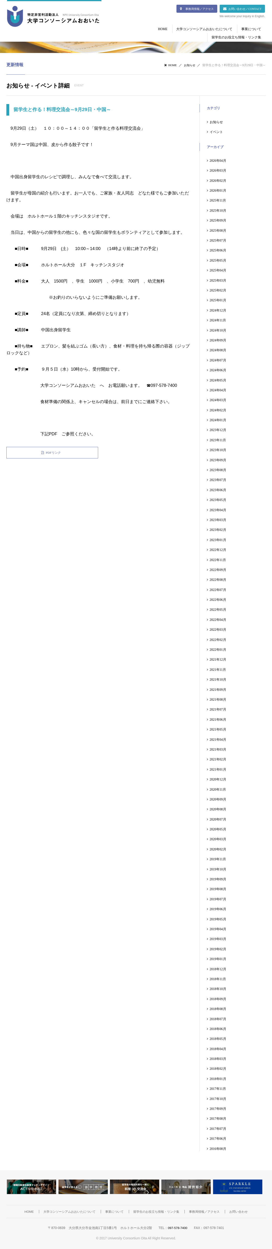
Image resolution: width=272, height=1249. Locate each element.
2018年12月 (218, 968)
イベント (216, 131)
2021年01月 (218, 768)
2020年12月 (218, 778)
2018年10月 (218, 988)
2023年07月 (218, 479)
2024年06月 (218, 369)
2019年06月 (218, 908)
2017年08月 (218, 1118)
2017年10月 (218, 1097)
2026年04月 (218, 159)
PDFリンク (26, 452)
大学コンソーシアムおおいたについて (202, 28)
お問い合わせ (244, 1211)
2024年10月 (218, 329)
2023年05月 (218, 499)
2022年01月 (218, 648)
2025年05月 (218, 259)
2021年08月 (218, 698)
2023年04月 (218, 509)
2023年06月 (218, 489)
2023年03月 (218, 519)
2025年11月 (218, 199)
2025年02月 (218, 289)
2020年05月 (218, 828)
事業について (250, 28)
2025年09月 (218, 219)
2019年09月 (218, 878)
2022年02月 (218, 638)
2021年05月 (218, 728)
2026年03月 (218, 169)
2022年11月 (218, 559)
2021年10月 (218, 678)
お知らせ (189, 64)
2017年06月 (218, 1138)
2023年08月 (218, 469)
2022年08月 (218, 579)
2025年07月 (218, 239)
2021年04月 (218, 738)
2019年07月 (218, 898)
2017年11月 (218, 1088)
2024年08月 (218, 349)
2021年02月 (218, 758)
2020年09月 (218, 798)
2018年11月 (218, 978)
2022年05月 (218, 608)
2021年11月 (218, 668)
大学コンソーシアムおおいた (53, 17)
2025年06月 (218, 249)
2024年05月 (218, 379)
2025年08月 (218, 229)
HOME (158, 28)
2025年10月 (218, 209)
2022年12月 (218, 548)
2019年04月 (218, 928)
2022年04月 (218, 618)
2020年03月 (218, 838)
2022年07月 (218, 588)
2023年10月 (218, 449)
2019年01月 (218, 958)
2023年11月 (218, 439)
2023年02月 (218, 529)
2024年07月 (218, 359)
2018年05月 (218, 1038)
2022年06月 (218, 598)
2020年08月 (218, 808)
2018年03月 (218, 1057)
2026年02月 (218, 179)
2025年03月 (218, 279)
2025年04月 (218, 269)
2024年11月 (218, 319)
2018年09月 (218, 998)
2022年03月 (218, 629)
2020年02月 (218, 848)
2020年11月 (218, 788)
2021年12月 (218, 658)
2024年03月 (218, 399)
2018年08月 (218, 1008)
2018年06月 (218, 1028)
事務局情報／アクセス (199, 9)
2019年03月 (218, 938)
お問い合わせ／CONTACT (244, 9)
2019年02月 (218, 948)
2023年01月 (218, 539)
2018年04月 (218, 1048)
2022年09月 (218, 568)
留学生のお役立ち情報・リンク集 (235, 36)
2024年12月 (218, 309)
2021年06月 (218, 718)
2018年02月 (218, 1068)
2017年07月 (218, 1127)
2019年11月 (218, 858)
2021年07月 (218, 708)
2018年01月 (218, 1077)
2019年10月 (218, 868)
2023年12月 (218, 429)
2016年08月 (218, 1147)
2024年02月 (218, 409)
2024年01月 (218, 419)
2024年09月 (218, 339)
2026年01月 (218, 189)
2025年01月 (218, 299)
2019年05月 (218, 918)
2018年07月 (218, 1018)
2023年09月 (218, 459)
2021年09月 (218, 688)
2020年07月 (218, 818)
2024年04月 (218, 389)
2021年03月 (218, 748)
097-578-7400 (177, 1227)
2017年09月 (218, 1107)
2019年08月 (218, 888)
